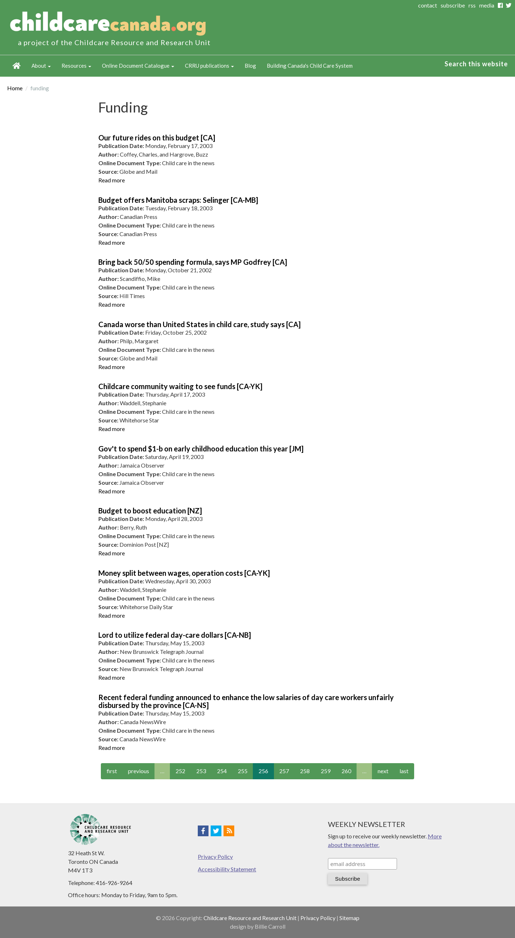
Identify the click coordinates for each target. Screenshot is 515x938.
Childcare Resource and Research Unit (249, 917)
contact (427, 5)
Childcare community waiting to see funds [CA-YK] (180, 386)
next (383, 770)
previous (138, 770)
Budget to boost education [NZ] (150, 510)
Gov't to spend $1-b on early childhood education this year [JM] (201, 448)
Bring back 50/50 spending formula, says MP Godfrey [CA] (192, 262)
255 (242, 770)
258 (305, 770)
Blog (250, 65)
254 (222, 770)
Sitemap (349, 917)
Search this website (476, 64)
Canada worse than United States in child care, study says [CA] (199, 324)
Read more (111, 180)
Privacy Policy (215, 856)
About (41, 65)
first (112, 770)
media (486, 5)
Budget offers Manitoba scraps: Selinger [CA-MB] (178, 200)
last (403, 770)
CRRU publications (209, 65)
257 (284, 770)
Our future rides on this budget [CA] (156, 137)
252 (180, 770)
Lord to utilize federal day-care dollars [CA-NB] (174, 635)
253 (201, 770)
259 (325, 770)
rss (472, 5)
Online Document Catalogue (138, 65)
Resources (76, 65)
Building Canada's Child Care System (310, 65)
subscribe (453, 5)
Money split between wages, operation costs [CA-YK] (184, 573)
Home (16, 66)
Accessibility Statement (227, 869)
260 (346, 770)
